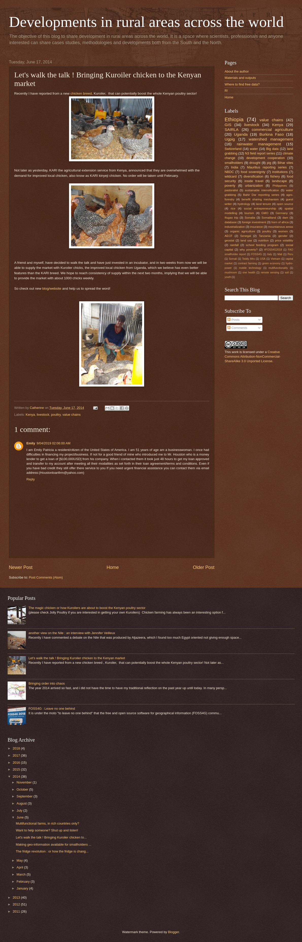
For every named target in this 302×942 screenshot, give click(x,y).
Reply (30, 479)
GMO (265, 213)
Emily (30, 443)
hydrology (244, 203)
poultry (56, 414)
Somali (233, 258)
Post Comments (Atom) (46, 577)
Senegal (245, 235)
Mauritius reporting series (267, 167)
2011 (17, 911)
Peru (290, 254)
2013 (17, 897)
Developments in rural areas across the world (146, 21)
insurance (256, 226)
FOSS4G (256, 254)
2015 (17, 769)
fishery (275, 176)
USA (262, 258)
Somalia (250, 217)
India (234, 167)
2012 (17, 904)
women (283, 231)
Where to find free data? (242, 84)
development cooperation (265, 158)
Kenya (30, 414)
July (19, 810)
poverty (230, 185)
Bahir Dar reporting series (261, 194)
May (20, 860)
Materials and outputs (240, 78)
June (20, 817)
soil (287, 272)
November (24, 782)
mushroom (231, 272)
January (22, 888)
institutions (280, 172)
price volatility (284, 240)
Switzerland (233, 149)
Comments (237, 328)
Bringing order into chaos (46, 683)
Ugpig (230, 139)
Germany (282, 213)
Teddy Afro (248, 258)
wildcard (231, 176)
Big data (272, 149)
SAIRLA (232, 129)
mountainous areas (280, 226)
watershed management (271, 139)
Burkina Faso (271, 134)
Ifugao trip (231, 217)
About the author (237, 71)
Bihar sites (285, 163)
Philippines (280, 185)
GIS (228, 125)
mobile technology (250, 268)
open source (285, 203)
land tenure (263, 203)
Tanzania (265, 235)
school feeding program (262, 245)
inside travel (253, 181)
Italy (269, 254)
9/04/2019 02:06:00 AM (53, 443)
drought (255, 163)
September (24, 796)
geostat (229, 240)
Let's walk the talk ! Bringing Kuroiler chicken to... (51, 837)
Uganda (241, 134)
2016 (17, 762)
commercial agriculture (272, 129)
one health (249, 272)
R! (226, 91)
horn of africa (280, 222)
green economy (271, 263)
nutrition (263, 240)
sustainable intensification (262, 190)
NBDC (229, 172)
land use (246, 240)
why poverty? (249, 249)
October (22, 789)
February (23, 881)
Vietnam (275, 258)
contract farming (247, 263)
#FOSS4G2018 (273, 249)
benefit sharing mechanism (260, 199)
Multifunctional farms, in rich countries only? (47, 823)
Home (113, 567)
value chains (71, 414)
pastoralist (231, 190)
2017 (17, 755)
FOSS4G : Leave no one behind (51, 708)
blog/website (52, 288)
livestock (43, 414)
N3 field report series (260, 153)
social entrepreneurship (260, 208)
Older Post (203, 567)
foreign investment (254, 222)
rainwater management (259, 144)
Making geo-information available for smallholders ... (53, 844)
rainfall (234, 245)
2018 (17, 748)
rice (233, 208)
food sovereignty (253, 172)
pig (269, 163)
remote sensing (270, 272)
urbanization (254, 185)
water (254, 149)
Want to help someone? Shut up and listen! (47, 830)
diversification (253, 176)
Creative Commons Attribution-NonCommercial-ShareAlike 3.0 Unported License (252, 356)
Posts (233, 320)
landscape (279, 181)
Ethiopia (234, 119)
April (20, 867)
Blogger (173, 932)
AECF (228, 235)
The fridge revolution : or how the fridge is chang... (52, 851)
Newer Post (20, 567)
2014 (17, 776)
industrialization (235, 226)
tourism (249, 213)
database (231, 222)
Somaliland (269, 217)
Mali (279, 254)
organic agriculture (242, 231)
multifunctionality (278, 268)
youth (228, 277)
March (21, 874)
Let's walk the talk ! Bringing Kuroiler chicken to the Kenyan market (76, 658)
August (22, 803)
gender (283, 235)
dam (285, 217)
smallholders (234, 163)
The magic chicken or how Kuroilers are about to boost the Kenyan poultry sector (86, 608)
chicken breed (81, 93)
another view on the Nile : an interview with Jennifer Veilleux (71, 633)
